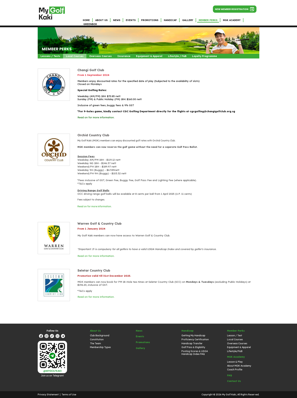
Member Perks (208, 20)
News (116, 20)
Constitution (97, 339)
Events (131, 20)
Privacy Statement (48, 394)
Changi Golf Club (90, 70)
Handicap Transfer (191, 343)
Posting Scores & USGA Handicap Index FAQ (194, 353)
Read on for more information (94, 206)
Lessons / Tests (50, 56)
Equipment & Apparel (149, 56)
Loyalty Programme (204, 56)
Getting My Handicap (193, 335)
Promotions (149, 20)
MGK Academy (232, 20)
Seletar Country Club (93, 270)
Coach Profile (234, 369)
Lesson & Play (235, 361)
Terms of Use (69, 394)
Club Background (99, 335)
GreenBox (90, 24)
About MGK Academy (239, 365)
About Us (101, 20)
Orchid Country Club (93, 135)
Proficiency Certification (195, 339)
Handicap (170, 20)
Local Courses (75, 56)
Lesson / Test (234, 335)
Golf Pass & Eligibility (193, 347)
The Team (95, 343)
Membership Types (100, 347)
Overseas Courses (100, 56)
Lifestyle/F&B (234, 351)
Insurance (123, 56)
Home (86, 20)
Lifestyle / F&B (177, 56)
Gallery (187, 20)
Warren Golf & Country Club (99, 223)
